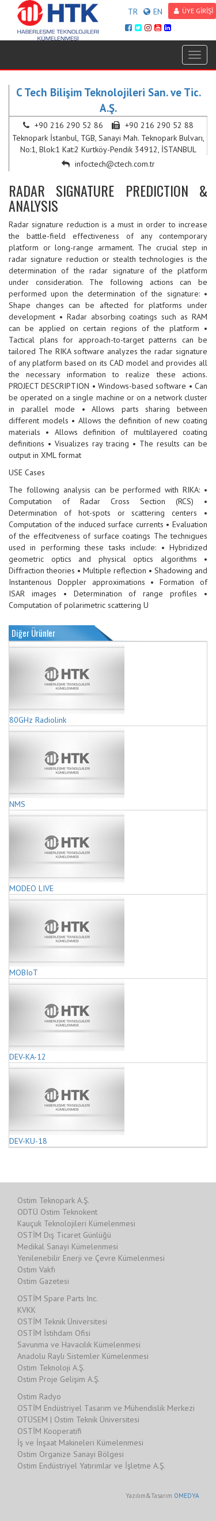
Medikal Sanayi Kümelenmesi (67, 1246)
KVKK (26, 1310)
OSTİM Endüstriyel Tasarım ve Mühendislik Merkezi (106, 1408)
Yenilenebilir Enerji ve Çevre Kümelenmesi (91, 1258)
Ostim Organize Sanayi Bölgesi (70, 1454)
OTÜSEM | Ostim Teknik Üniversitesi (78, 1419)
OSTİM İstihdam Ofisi (53, 1333)
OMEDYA (186, 1496)
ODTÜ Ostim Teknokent (57, 1212)
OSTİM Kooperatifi (49, 1431)
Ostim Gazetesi (43, 1281)
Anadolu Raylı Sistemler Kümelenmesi (83, 1356)
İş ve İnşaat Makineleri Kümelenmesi (80, 1442)
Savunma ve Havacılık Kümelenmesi (79, 1344)
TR (133, 11)
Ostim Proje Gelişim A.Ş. (58, 1379)
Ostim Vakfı (36, 1269)
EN (152, 11)
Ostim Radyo (39, 1396)
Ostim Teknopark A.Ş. (53, 1200)
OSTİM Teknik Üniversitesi (62, 1321)
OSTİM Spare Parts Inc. (57, 1298)
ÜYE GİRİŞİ (193, 10)
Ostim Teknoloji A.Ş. (51, 1367)
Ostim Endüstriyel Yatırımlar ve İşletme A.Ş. (91, 1465)
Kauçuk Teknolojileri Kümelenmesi (76, 1223)
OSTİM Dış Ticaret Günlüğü (64, 1235)
